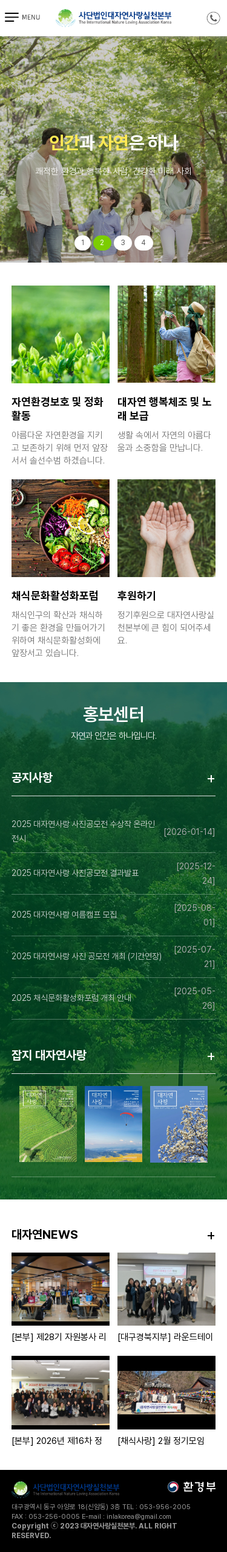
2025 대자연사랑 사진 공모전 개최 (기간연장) (87, 956)
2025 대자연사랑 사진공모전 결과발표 (75, 873)
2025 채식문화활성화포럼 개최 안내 (71, 998)
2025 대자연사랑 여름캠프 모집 (64, 914)
